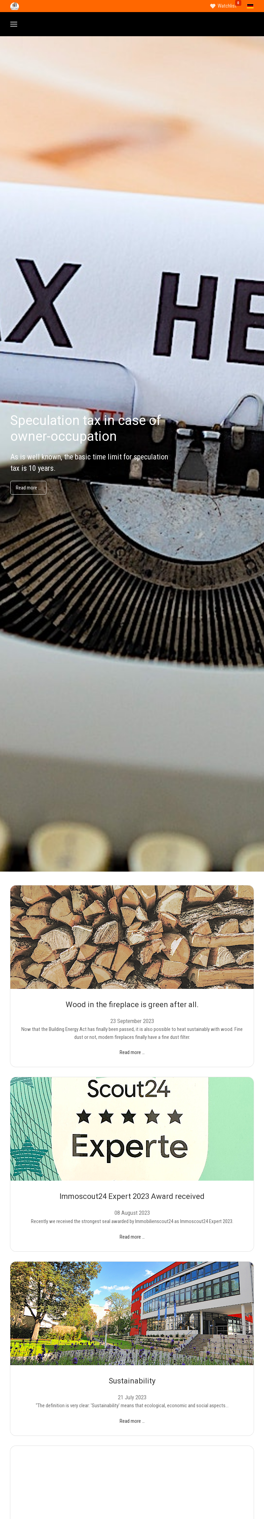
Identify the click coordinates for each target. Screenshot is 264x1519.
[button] (13, 24)
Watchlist (227, 6)
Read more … (28, 488)
